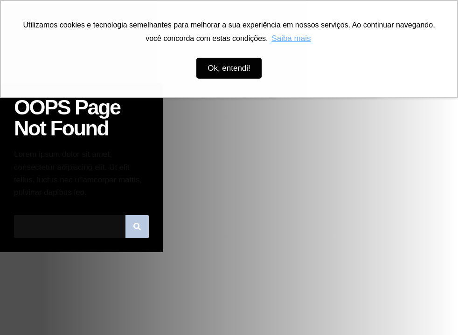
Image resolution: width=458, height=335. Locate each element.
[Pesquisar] (137, 226)
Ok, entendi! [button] (229, 68)
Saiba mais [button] (291, 38)
